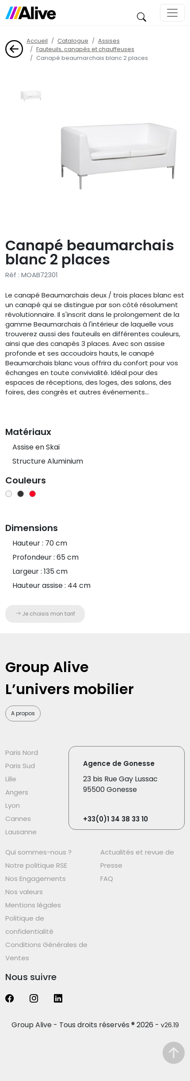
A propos (23, 713)
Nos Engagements (35, 878)
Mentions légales (33, 905)
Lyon (12, 805)
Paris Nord (21, 752)
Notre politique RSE (36, 865)
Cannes (18, 818)
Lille (10, 779)
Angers (16, 792)
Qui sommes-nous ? (38, 852)
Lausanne (21, 831)
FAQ (106, 878)
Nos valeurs (24, 891)
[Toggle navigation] (172, 13)
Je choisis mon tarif (45, 613)
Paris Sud (20, 765)
